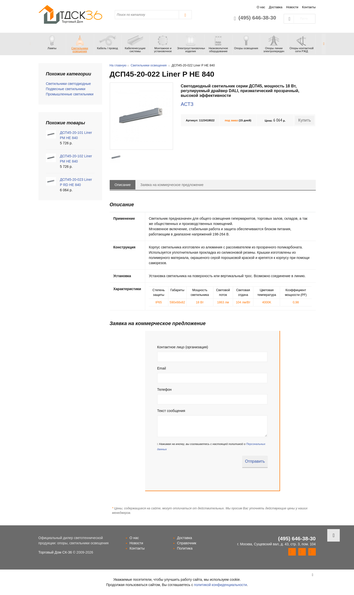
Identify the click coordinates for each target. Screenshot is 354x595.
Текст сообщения (171, 411)
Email (161, 368)
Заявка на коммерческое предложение (172, 185)
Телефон (164, 390)
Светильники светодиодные (68, 84)
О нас (261, 7)
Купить (304, 120)
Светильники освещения (149, 65)
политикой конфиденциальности (220, 585)
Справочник (186, 543)
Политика (185, 548)
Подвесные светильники (65, 89)
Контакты (309, 7)
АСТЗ (187, 104)
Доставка (275, 7)
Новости (292, 7)
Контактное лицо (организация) (182, 347)
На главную (118, 65)
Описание (123, 185)
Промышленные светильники (70, 94)
